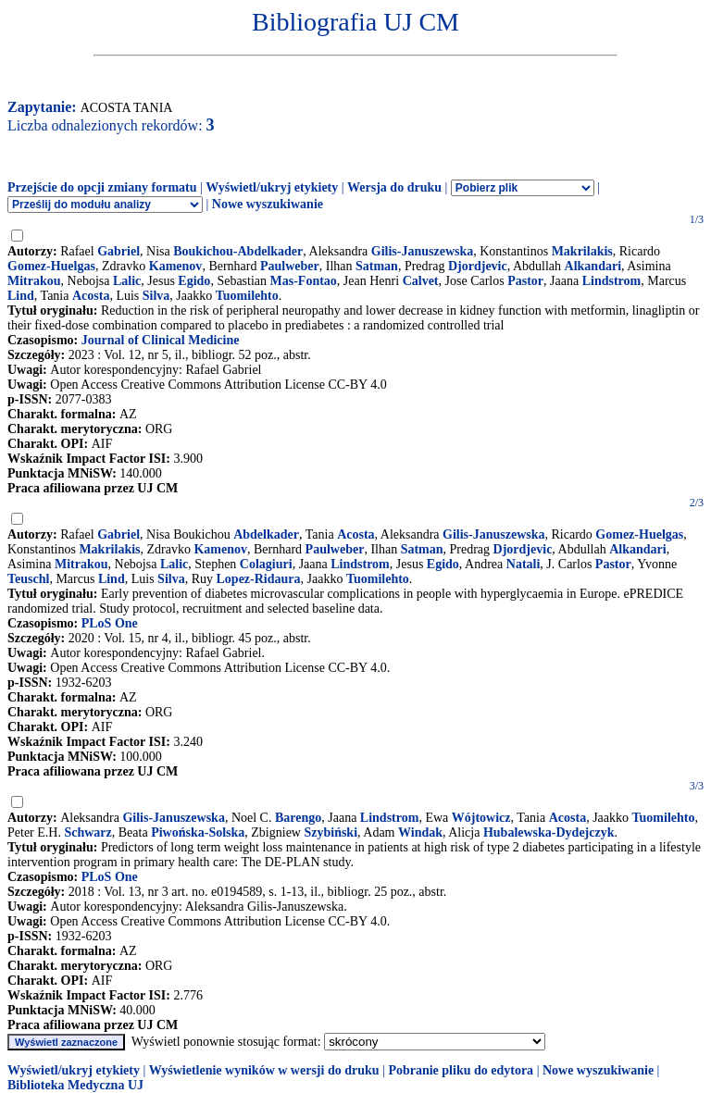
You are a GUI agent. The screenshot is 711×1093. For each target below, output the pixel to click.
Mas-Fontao (303, 281)
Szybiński (330, 832)
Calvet (421, 281)
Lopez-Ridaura (259, 579)
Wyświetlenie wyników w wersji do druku (264, 1070)
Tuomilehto (247, 296)
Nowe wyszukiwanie (267, 204)
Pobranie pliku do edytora (460, 1070)
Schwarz (87, 832)
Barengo (298, 818)
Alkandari (593, 266)
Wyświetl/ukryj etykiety (272, 187)
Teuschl (28, 579)
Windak (420, 832)
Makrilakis (582, 251)
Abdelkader (266, 534)
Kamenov (176, 266)
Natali (523, 564)
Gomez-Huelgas (51, 266)
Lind (20, 296)
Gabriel (118, 251)
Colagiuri (266, 564)
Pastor (525, 281)
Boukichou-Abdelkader (238, 251)
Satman (377, 266)
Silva (156, 296)
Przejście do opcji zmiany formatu (102, 187)
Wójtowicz (481, 818)
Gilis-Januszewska (422, 251)
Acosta (90, 296)
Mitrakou (34, 281)
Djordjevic (477, 266)
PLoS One (109, 623)
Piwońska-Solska (197, 832)
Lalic (127, 281)
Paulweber (289, 266)
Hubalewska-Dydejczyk (549, 832)
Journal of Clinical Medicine (160, 340)
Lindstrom (612, 281)
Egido (194, 281)
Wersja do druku (394, 187)
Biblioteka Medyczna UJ (75, 1085)
